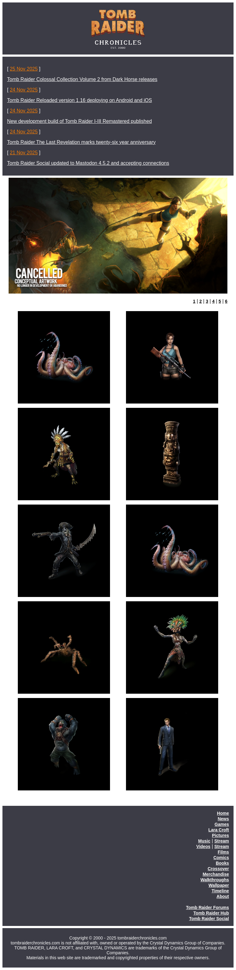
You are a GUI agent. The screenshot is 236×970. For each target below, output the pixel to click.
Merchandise (216, 874)
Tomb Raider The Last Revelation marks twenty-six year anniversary (81, 142)
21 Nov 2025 (24, 152)
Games (221, 824)
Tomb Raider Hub (211, 913)
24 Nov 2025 (24, 89)
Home (223, 813)
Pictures (220, 835)
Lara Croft (218, 829)
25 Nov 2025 (24, 68)
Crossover (218, 868)
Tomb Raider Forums (207, 907)
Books (222, 863)
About (223, 896)
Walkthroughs (214, 879)
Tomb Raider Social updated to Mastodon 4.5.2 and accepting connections (88, 163)
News (223, 818)
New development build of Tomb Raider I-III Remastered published (79, 121)
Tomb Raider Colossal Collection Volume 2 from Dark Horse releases (82, 79)
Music (204, 840)
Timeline (220, 890)
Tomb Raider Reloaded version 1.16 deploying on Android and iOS (79, 100)
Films (223, 852)
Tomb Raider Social (209, 918)
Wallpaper (219, 885)
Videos (203, 846)
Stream (221, 840)
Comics (221, 857)
